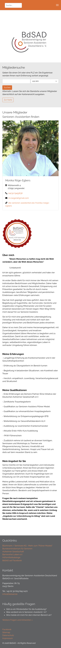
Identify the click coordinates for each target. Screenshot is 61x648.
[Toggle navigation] (57, 5)
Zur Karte (8, 100)
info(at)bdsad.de (9, 594)
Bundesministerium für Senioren (17, 548)
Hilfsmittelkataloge (11, 557)
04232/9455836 (15, 193)
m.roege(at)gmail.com (18, 198)
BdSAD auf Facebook (12, 560)
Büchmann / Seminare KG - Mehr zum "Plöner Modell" (27, 545)
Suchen (7, 87)
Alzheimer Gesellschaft (13, 551)
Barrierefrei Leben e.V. (12, 554)
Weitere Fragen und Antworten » (17, 620)
